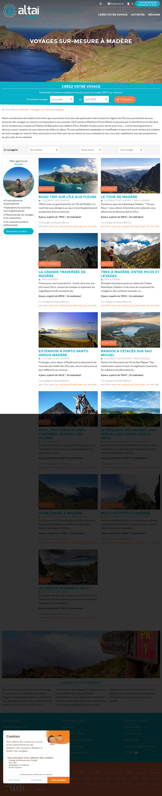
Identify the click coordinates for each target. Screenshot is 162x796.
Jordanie (121, 778)
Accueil (24, 109)
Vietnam (41, 789)
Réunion (104, 783)
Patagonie (66, 783)
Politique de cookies (73, 746)
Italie (109, 778)
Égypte (129, 772)
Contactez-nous (133, 733)
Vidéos (136, 752)
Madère (134, 778)
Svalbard (141, 783)
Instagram (131, 752)
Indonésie (73, 778)
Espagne (141, 772)
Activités (138, 14)
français (128, 4)
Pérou (79, 783)
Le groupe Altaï (132, 726)
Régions (154, 14)
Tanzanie (155, 783)
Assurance (68, 726)
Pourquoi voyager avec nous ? (140, 746)
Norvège (41, 783)
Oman (53, 783)
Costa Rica (94, 772)
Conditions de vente (73, 733)
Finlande (155, 772)
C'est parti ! (127, 99)
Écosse (118, 772)
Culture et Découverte (15, 726)
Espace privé (117, 3)
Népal (157, 778)
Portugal (91, 783)
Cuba (107, 772)
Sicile (116, 783)
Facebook (125, 752)
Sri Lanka (128, 783)
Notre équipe (131, 739)
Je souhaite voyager (37, 99)
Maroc (146, 778)
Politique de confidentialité (77, 739)
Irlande (86, 778)
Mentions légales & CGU (75, 752)
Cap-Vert (79, 772)
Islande (99, 778)
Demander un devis (16, 231)
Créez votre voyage (113, 14)
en (80, 99)
